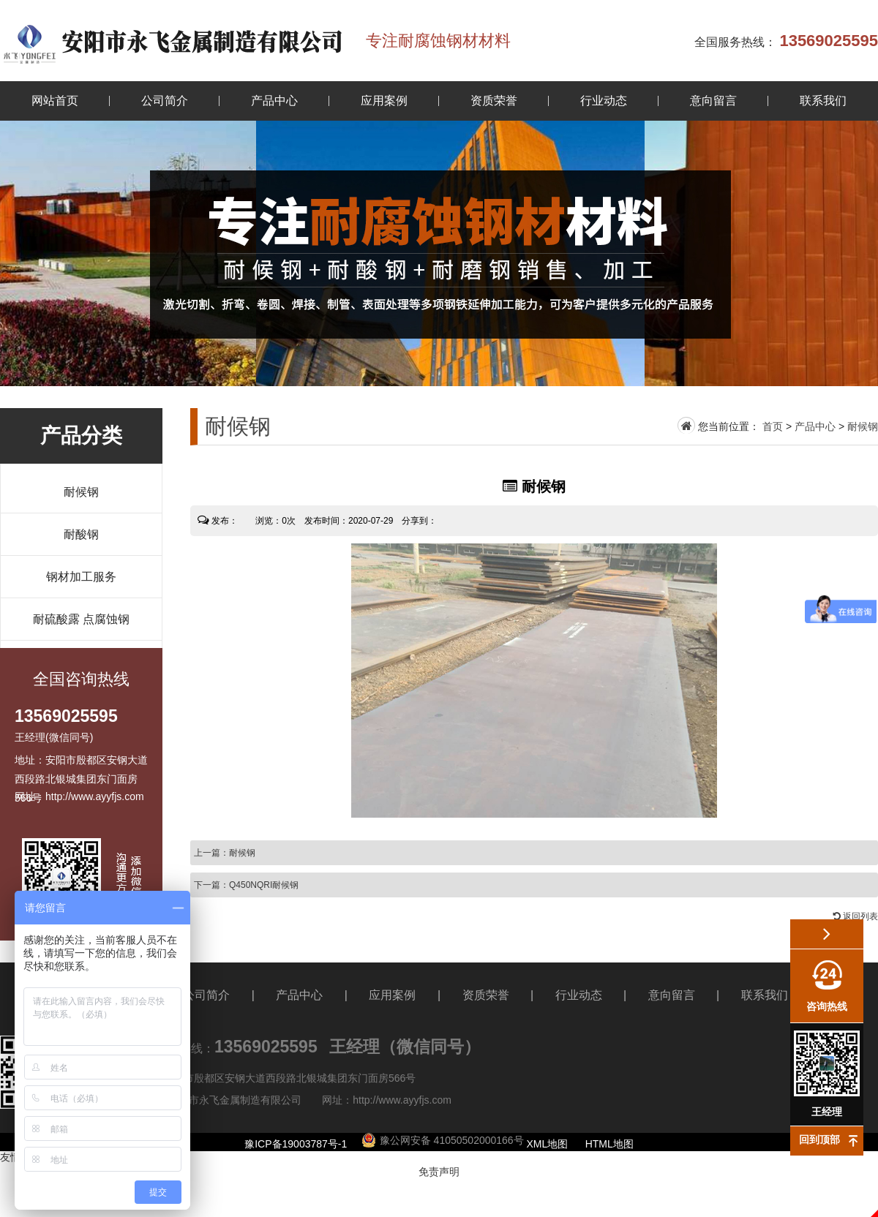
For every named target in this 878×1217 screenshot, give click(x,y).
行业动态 (603, 100)
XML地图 (548, 1144)
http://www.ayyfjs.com (402, 1100)
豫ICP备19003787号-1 (295, 1144)
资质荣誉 (493, 100)
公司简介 (164, 100)
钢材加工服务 (81, 576)
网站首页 (54, 100)
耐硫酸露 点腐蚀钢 (81, 619)
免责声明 (439, 1172)
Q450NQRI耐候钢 (264, 885)
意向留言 (713, 100)
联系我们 (823, 100)
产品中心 (274, 100)
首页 (772, 426)
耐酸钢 (81, 534)
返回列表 (855, 916)
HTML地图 (609, 1144)
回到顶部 (819, 1139)
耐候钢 (81, 492)
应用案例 (384, 100)
